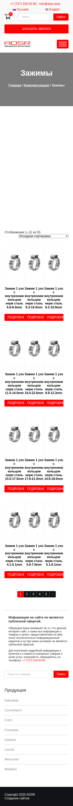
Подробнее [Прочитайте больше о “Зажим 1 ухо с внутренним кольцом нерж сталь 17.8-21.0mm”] (35, 488)
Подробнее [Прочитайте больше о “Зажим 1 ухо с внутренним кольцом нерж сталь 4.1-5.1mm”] (16, 574)
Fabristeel (11, 700)
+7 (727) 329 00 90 (23, 3)
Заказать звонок (36, 29)
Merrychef (11, 759)
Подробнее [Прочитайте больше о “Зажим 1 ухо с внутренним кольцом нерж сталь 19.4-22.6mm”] (35, 403)
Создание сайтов (16, 798)
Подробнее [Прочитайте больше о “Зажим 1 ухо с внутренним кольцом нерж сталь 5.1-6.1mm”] (55, 574)
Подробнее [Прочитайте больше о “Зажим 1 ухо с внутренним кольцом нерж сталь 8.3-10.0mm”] (35, 317)
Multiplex (10, 769)
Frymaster (11, 730)
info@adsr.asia (49, 3)
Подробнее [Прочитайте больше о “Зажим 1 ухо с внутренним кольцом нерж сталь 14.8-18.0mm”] (55, 488)
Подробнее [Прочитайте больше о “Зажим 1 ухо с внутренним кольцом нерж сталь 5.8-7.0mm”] (35, 574)
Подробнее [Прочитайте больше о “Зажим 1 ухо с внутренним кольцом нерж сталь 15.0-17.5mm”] (16, 488)
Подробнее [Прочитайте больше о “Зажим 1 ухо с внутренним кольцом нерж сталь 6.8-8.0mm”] (16, 317)
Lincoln (9, 749)
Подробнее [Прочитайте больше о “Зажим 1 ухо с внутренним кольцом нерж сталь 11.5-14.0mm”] (16, 403)
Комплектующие (36, 85)
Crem (8, 720)
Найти (60, 17)
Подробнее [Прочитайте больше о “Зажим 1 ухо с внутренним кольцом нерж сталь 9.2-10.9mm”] (55, 317)
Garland (10, 739)
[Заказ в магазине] (43, 236)
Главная (14, 85)
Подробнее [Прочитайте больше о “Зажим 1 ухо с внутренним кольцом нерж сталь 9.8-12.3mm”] (55, 403)
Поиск (61, 674)
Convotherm (12, 710)
